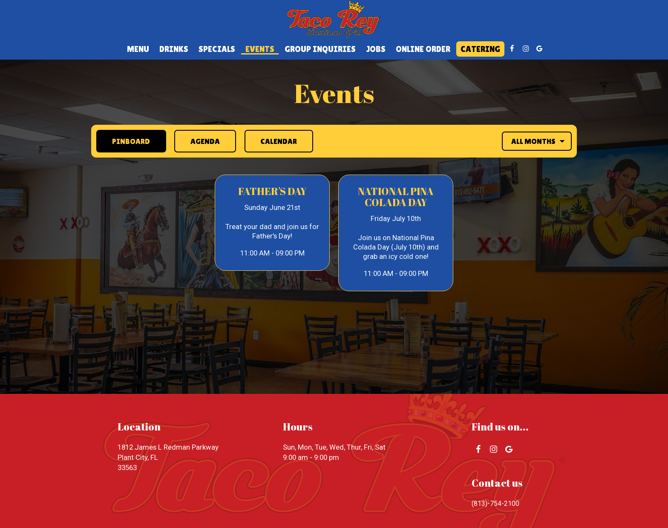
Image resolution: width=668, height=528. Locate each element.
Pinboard (123, 141)
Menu (138, 49)
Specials (217, 49)
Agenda (198, 141)
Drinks (173, 49)
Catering (480, 49)
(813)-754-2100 (496, 503)
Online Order (423, 49)
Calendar (272, 141)
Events (259, 49)
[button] (272, 223)
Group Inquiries (320, 49)
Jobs (376, 49)
